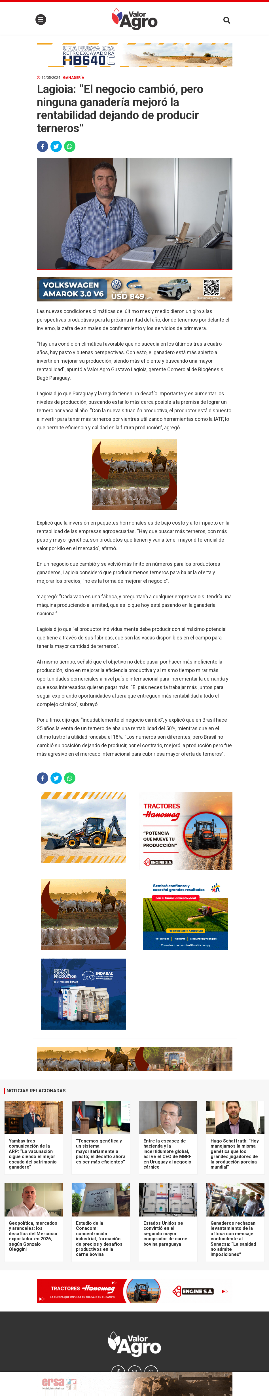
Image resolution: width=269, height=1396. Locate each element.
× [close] (226, 1375)
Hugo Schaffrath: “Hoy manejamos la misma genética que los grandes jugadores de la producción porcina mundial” (235, 1154)
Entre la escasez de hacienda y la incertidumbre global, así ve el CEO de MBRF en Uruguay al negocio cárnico (167, 1154)
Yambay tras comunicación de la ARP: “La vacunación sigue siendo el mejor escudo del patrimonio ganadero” (33, 1154)
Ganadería (73, 77)
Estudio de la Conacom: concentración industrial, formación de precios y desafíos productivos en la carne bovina (99, 1238)
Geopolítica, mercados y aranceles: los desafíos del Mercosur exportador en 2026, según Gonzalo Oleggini (33, 1236)
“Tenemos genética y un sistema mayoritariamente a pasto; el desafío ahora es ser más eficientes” (101, 1151)
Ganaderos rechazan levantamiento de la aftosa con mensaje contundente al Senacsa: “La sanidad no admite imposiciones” (233, 1238)
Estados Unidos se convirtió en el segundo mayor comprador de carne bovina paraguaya (165, 1233)
